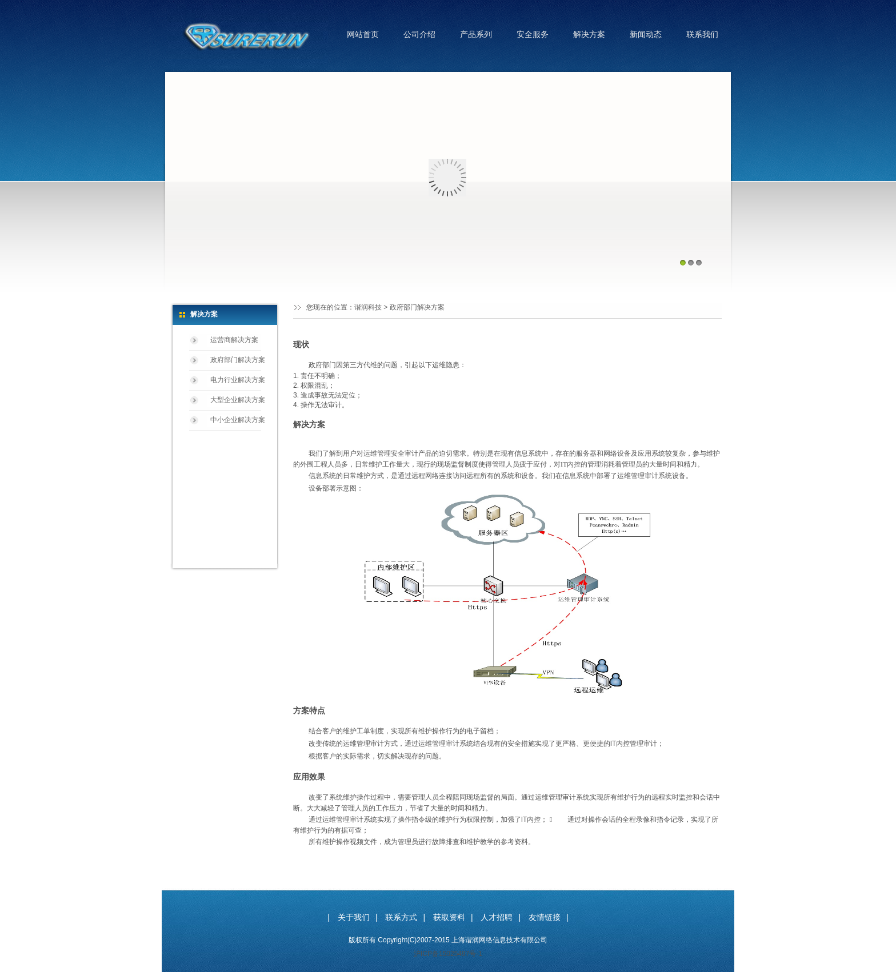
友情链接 (545, 917)
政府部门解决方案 (237, 360)
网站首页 (363, 34)
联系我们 (702, 34)
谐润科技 (368, 307)
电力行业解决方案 (237, 380)
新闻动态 (646, 34)
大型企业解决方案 (237, 400)
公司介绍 (419, 34)
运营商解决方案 (234, 340)
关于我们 (354, 917)
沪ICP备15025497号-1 (448, 954)
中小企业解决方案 (237, 420)
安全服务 (533, 34)
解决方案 (589, 34)
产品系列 (476, 34)
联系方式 (401, 917)
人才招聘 (497, 917)
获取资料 (449, 917)
